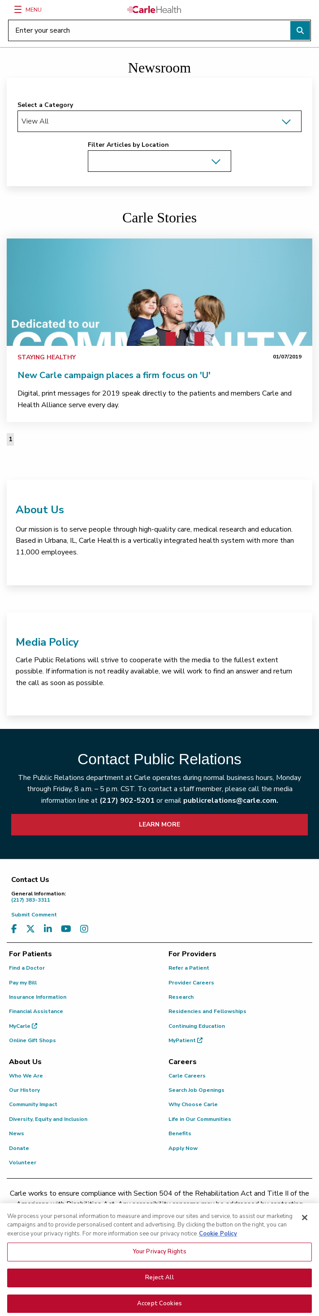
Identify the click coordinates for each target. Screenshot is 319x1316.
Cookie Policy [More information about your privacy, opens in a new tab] (218, 1252)
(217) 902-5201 (127, 800)
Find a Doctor (27, 967)
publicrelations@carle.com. (230, 800)
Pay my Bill (23, 982)
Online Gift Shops (32, 1040)
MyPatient (185, 1040)
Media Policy (47, 642)
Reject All (159, 1296)
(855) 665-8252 (155, 1215)
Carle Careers (187, 1075)
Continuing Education (196, 1026)
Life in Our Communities (199, 1119)
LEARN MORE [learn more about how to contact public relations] (159, 824)
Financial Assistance (36, 1011)
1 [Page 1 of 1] (10, 439)
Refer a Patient (188, 967)
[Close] (305, 1236)
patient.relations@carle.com (243, 1215)
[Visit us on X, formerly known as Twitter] (30, 929)
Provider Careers (191, 982)
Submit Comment (34, 914)
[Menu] (18, 9)
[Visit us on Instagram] (84, 929)
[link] (159, 292)
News (16, 1133)
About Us (40, 510)
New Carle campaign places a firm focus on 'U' (114, 375)
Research (181, 997)
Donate (19, 1148)
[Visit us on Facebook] (14, 929)
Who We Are (26, 1075)
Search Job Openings (196, 1090)
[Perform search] (300, 30)
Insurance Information (37, 997)
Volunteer (22, 1162)
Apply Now (183, 1148)
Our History (24, 1090)
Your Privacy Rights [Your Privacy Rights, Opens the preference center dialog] (159, 1270)
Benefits (179, 1133)
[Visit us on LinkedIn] (48, 929)
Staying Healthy (46, 357)
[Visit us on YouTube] (66, 929)
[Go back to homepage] (154, 9)
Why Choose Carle (193, 1104)
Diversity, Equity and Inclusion (48, 1119)
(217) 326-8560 (53, 1215)
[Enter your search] (159, 30)
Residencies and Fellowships (207, 1011)
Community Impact (33, 1104)
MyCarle (23, 1026)
